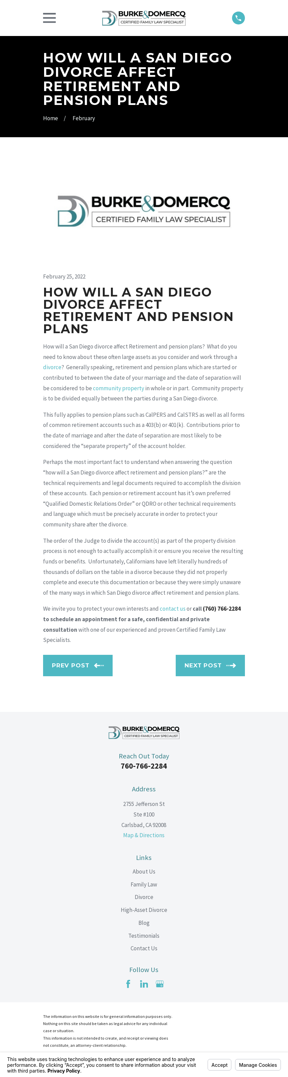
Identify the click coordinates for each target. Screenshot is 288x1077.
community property (118, 388)
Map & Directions (144, 835)
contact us (173, 608)
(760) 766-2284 (222, 608)
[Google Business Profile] (160, 984)
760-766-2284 (144, 766)
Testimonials (143, 935)
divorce (52, 367)
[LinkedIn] (144, 984)
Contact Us (144, 948)
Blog (144, 923)
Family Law (144, 884)
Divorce (144, 897)
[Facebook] (128, 984)
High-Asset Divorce (144, 910)
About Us (144, 871)
